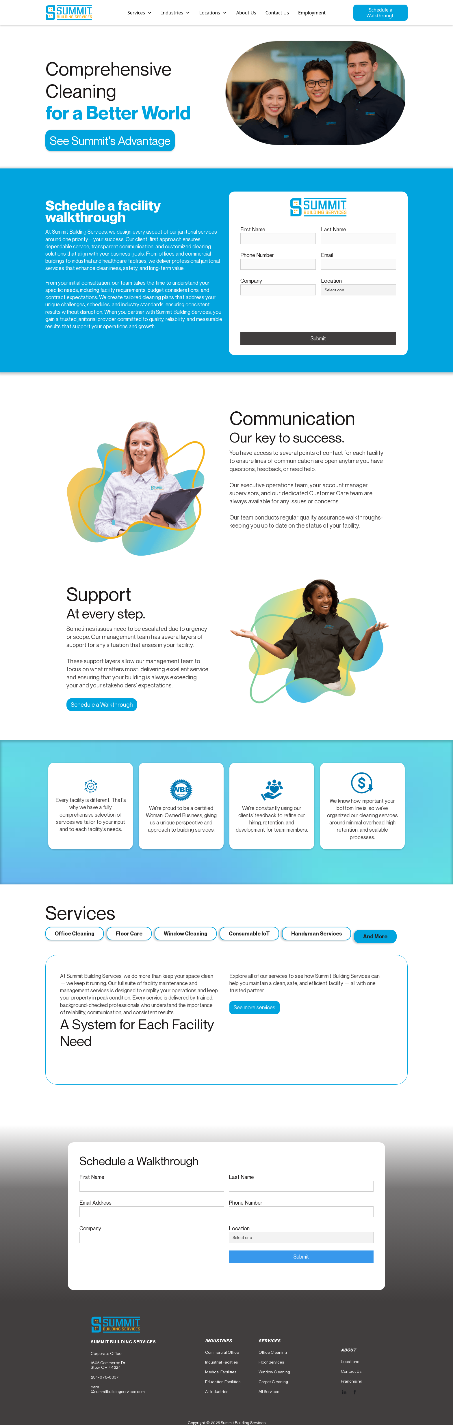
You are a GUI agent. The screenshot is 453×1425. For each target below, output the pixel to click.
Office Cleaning (273, 1352)
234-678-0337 (105, 1377)
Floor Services (271, 1362)
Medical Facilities (220, 1372)
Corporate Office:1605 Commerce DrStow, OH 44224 (108, 1360)
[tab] (74, 933)
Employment (312, 13)
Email (327, 255)
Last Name (333, 229)
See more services (254, 1007)
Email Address (95, 1202)
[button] (140, 12)
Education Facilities (222, 1381)
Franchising (351, 1381)
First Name (252, 229)
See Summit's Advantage (110, 140)
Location (331, 281)
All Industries (216, 1391)
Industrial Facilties (221, 1362)
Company (251, 281)
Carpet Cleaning (273, 1381)
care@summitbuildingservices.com (118, 1389)
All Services (269, 1391)
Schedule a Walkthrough (381, 13)
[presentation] (284, 314)
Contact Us (277, 13)
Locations (350, 1361)
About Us (246, 13)
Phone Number (257, 255)
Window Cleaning (274, 1372)
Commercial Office (222, 1352)
